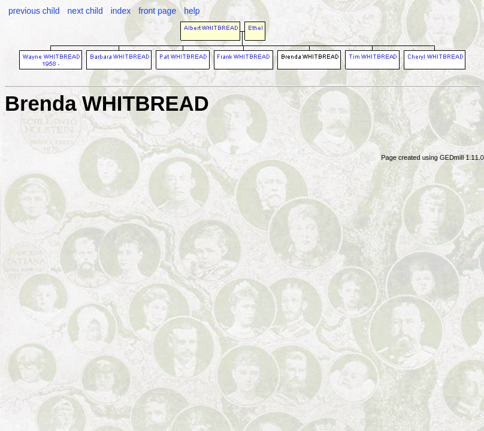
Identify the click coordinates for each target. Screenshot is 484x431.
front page (157, 11)
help (191, 11)
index (121, 11)
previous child (34, 11)
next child (85, 11)
